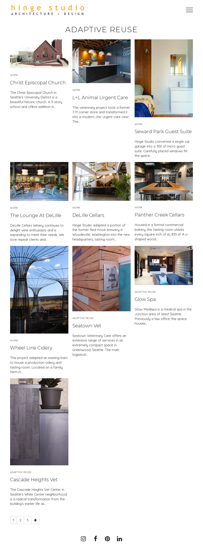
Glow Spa (145, 299)
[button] (189, 10)
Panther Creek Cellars (159, 215)
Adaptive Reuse (83, 318)
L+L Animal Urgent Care (100, 97)
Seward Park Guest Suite (163, 131)
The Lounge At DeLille (35, 215)
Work (14, 75)
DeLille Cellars (88, 215)
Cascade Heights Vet (33, 479)
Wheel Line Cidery (31, 348)
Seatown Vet (86, 326)
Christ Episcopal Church (38, 82)
